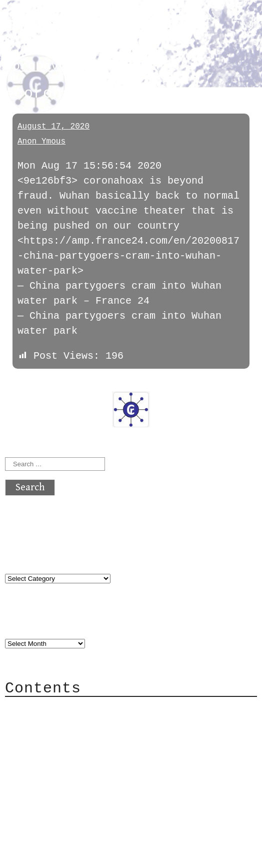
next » (72, 384)
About (40, 709)
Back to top (38, 829)
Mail (37, 739)
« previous (29, 384)
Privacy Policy (67, 769)
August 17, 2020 (54, 126)
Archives (29, 623)
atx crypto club (98, 26)
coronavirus (47, 66)
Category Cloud (67, 724)
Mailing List (61, 754)
